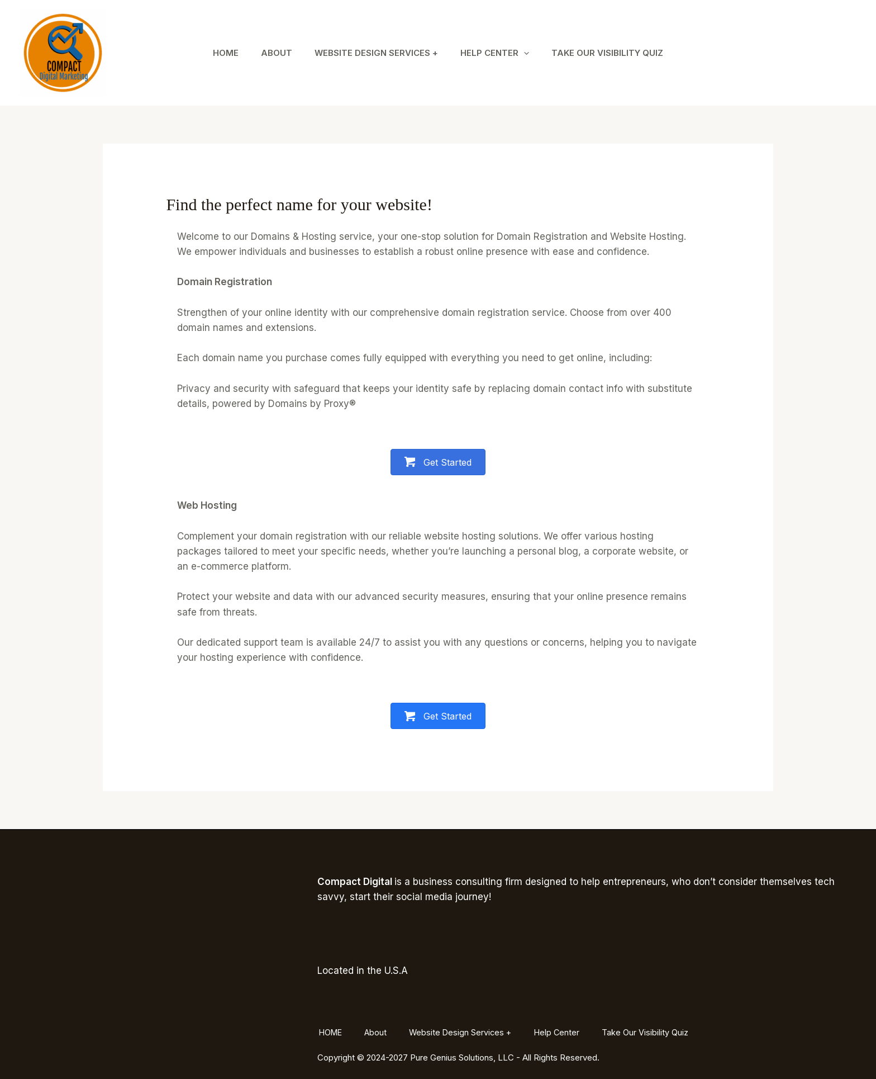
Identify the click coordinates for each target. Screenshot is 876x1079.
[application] (529, 53)
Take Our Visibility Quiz (618, 53)
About (271, 53)
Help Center (500, 53)
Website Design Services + (376, 53)
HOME (214, 53)
